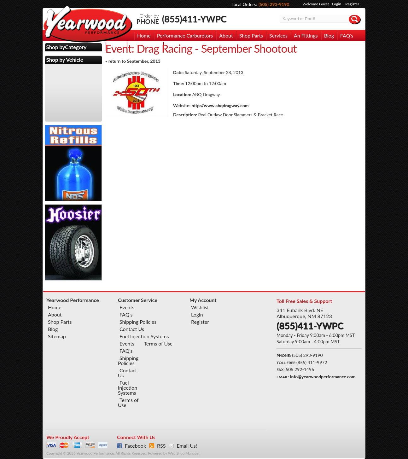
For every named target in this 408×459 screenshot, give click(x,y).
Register (352, 4)
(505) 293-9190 (274, 4)
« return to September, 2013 (132, 61)
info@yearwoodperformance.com (322, 376)
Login (336, 4)
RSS (161, 445)
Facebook (135, 445)
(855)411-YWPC (194, 19)
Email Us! (187, 445)
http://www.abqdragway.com (220, 105)
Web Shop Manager (184, 453)
